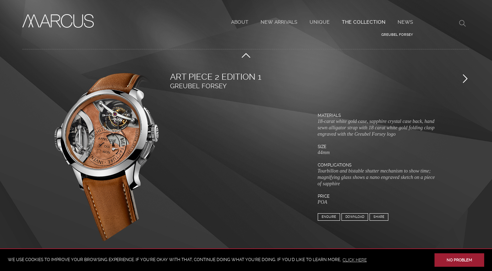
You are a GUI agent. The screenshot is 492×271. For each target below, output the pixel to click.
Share (378, 217)
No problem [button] (459, 260)
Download (354, 217)
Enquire (329, 217)
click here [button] (355, 260)
